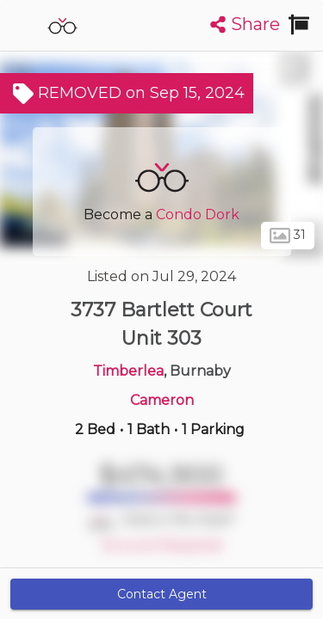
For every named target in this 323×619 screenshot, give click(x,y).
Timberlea (128, 371)
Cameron (162, 400)
